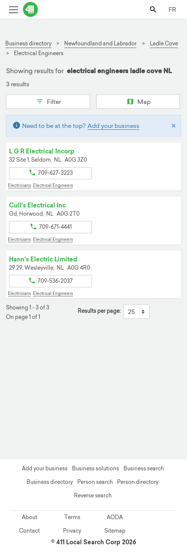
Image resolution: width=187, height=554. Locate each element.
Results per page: (99, 311)
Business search (144, 468)
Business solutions (95, 468)
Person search (95, 482)
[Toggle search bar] (153, 9)
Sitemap (114, 530)
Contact (29, 530)
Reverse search (93, 495)
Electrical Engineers (53, 185)
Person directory (137, 482)
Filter (48, 101)
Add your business (113, 125)
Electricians (19, 185)
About (29, 517)
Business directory (50, 482)
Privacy (72, 530)
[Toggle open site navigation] (13, 9)
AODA (115, 517)
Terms (72, 517)
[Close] (174, 125)
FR (172, 9)
